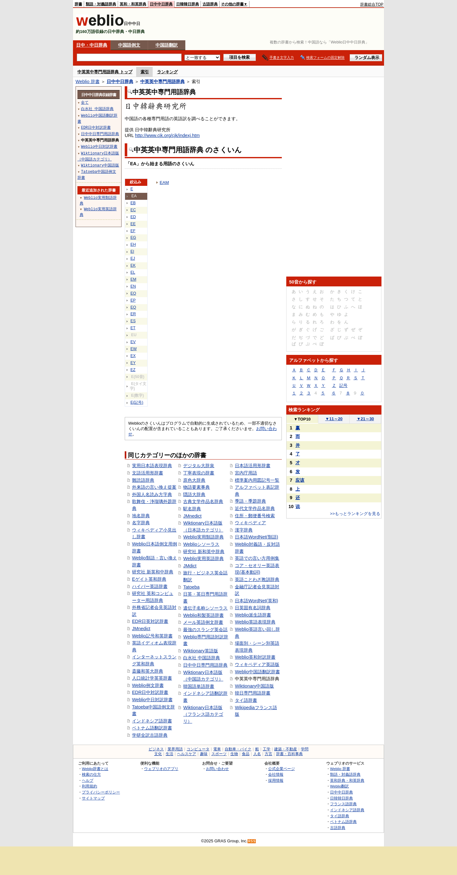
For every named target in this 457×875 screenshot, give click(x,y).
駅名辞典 (192, 508)
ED (133, 217)
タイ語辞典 (339, 816)
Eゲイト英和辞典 (149, 579)
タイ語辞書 (246, 700)
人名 (257, 754)
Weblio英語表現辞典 (255, 621)
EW (133, 349)
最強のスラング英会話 (205, 629)
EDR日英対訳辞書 (150, 621)
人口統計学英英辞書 (152, 678)
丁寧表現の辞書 (198, 472)
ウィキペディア (250, 522)
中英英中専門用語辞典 (162, 81)
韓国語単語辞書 (198, 686)
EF (133, 231)
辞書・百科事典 (289, 754)
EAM (164, 182)
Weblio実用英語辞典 (203, 558)
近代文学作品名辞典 (255, 508)
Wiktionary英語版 (200, 650)
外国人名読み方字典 (152, 494)
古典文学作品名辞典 (203, 501)
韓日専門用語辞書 (252, 692)
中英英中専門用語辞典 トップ (104, 71)
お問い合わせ (217, 769)
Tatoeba (191, 587)
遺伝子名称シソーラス (205, 608)
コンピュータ (198, 749)
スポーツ (219, 754)
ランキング (167, 71)
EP (133, 300)
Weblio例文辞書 (148, 685)
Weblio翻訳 (339, 786)
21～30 (365, 418)
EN (133, 286)
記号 (343, 385)
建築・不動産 (285, 749)
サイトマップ (93, 798)
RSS (252, 841)
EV (133, 342)
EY (133, 363)
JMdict (189, 565)
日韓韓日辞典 (187, 4)
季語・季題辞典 (250, 501)
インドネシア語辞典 (347, 810)
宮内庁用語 (246, 472)
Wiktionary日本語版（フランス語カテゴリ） (203, 714)
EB (133, 203)
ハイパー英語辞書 (150, 586)
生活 (169, 754)
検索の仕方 (91, 774)
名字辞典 (141, 522)
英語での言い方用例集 (257, 558)
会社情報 (275, 774)
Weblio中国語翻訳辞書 (257, 671)
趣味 (204, 754)
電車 (217, 749)
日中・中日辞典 (91, 45)
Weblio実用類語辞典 (203, 536)
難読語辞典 (143, 480)
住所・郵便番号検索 (255, 515)
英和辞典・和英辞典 (347, 780)
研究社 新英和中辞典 (152, 571)
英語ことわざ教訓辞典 (257, 579)
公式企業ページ (281, 769)
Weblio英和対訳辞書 (255, 657)
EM (133, 279)
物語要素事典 (196, 487)
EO (133, 293)
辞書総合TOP (371, 4)
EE (133, 224)
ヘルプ (87, 780)
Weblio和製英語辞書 (203, 615)
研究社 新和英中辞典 (203, 551)
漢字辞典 (244, 529)
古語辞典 (210, 4)
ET (133, 328)
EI (132, 251)
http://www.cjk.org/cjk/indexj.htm (167, 135)
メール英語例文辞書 (203, 622)
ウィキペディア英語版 (257, 664)
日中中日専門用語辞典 (205, 665)
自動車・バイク (238, 749)
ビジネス (156, 749)
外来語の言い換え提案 (154, 487)
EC (133, 210)
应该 (299, 480)
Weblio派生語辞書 (253, 614)
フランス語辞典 (343, 804)
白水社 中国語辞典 (201, 657)
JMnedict (141, 628)
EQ (133, 307)
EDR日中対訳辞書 (150, 692)
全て (85, 102)
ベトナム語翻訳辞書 (152, 727)
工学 (266, 749)
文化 (158, 754)
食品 (245, 754)
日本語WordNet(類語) (256, 536)
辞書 (78, 4)
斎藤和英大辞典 (147, 671)
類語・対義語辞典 (101, 4)
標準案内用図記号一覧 (257, 480)
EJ (132, 258)
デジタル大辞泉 (198, 465)
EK (133, 265)
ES (133, 321)
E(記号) (136, 402)
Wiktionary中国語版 (254, 686)
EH (133, 244)
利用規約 (89, 786)
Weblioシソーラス (201, 544)
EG (133, 237)
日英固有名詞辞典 (252, 607)
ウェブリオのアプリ (161, 769)
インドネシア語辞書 (152, 720)
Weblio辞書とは (95, 769)
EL (132, 272)
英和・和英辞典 (133, 4)
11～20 (334, 418)
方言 (268, 754)
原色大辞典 (194, 480)
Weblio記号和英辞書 (152, 635)
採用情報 (275, 780)
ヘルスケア (186, 754)
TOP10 (302, 419)
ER (133, 314)
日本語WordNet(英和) (256, 600)
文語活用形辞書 (147, 472)
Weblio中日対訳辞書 (152, 699)
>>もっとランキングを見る (355, 513)
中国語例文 (129, 45)
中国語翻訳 (167, 45)
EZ (133, 370)
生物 (234, 754)
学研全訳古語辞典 (150, 735)
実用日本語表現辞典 (152, 465)
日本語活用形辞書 (252, 465)
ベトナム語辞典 (343, 821)
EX (133, 356)
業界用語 (175, 749)
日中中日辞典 (161, 4)
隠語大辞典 (194, 494)
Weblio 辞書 (88, 81)
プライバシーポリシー (101, 792)
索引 (145, 71)
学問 (304, 749)
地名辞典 (141, 515)
